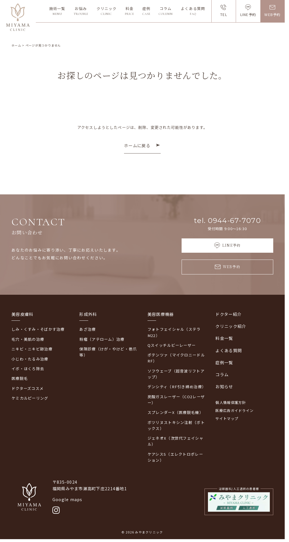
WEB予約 (272, 14)
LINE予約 (248, 14)
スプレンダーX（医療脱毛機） (175, 412)
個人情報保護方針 (230, 402)
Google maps (67, 499)
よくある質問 (193, 11)
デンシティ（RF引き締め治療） (176, 386)
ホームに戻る (137, 145)
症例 (146, 11)
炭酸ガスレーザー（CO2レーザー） (176, 399)
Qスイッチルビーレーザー (172, 345)
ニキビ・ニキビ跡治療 (31, 349)
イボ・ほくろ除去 (27, 368)
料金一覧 (224, 338)
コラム (166, 11)
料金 (129, 11)
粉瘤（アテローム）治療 (101, 339)
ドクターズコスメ (27, 388)
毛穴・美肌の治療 (27, 339)
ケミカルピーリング (29, 398)
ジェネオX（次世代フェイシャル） (175, 441)
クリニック (107, 11)
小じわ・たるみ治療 (29, 359)
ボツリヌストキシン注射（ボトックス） (176, 425)
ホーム (16, 45)
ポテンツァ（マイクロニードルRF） (176, 358)
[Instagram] (56, 510)
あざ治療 (87, 329)
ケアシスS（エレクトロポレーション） (175, 457)
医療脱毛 (19, 378)
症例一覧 (224, 362)
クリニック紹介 (230, 326)
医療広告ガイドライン (234, 410)
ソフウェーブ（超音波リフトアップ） (176, 374)
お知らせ (224, 386)
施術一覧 (57, 11)
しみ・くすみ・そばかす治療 (38, 329)
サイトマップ (226, 418)
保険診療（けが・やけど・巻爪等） (108, 352)
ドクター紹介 (228, 314)
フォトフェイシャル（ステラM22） (174, 332)
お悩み (81, 11)
